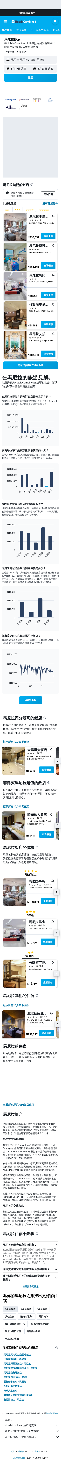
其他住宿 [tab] (9, 1282)
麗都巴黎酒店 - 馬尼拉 (15, 1347)
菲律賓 (21, 1417)
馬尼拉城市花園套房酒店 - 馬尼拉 (20, 1333)
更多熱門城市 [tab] (26, 1282)
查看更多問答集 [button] (31, 1252)
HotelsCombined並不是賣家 (32, 1391)
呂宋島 (37, 1417)
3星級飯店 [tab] (10, 1274)
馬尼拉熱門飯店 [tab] (13, 1296)
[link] (30, 365)
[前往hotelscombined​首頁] (23, 21)
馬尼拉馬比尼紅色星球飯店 (17, 1320)
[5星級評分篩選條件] (44, 210)
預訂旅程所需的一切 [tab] (15, 1289)
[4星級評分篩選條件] (30, 210)
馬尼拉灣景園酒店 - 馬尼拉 (17, 1329)
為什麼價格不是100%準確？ (32, 1402)
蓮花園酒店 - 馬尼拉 (14, 1365)
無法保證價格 (52, 1378)
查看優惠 (48, 236)
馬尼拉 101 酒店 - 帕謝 (15, 1342)
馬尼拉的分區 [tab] (33, 1296)
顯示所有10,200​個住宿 (16, 1005)
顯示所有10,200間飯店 (16, 741)
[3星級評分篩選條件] (17, 210)
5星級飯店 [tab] (42, 1274)
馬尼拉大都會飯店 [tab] (40, 1289)
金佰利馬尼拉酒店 (13, 1351)
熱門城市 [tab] (43, 1282)
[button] (57, 12)
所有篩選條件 (50, 203)
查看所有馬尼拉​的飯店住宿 (18, 1070)
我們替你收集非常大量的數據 (32, 1396)
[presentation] (31, 184)
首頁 (12, 1417)
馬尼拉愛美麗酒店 (13, 1338)
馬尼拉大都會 (19, 1423)
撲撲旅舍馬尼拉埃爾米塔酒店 (18, 1360)
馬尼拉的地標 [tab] (12, 1304)
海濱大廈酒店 (10, 1356)
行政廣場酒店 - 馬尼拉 (15, 1324)
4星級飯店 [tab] (26, 1274)
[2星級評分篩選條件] (7, 210)
